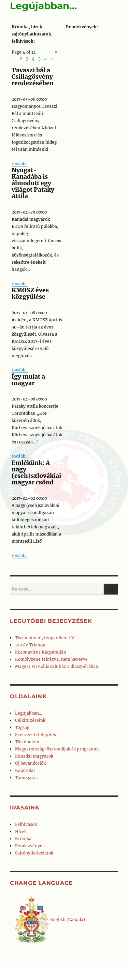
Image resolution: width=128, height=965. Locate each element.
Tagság (22, 727)
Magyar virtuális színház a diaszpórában (56, 666)
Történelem (27, 741)
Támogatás (26, 777)
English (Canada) (50, 919)
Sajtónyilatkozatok (34, 853)
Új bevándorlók (30, 763)
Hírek (21, 831)
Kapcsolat (25, 770)
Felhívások (26, 824)
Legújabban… (28, 713)
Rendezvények (30, 845)
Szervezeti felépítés (35, 734)
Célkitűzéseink (30, 720)
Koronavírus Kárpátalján (40, 652)
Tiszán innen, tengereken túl (44, 637)
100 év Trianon (30, 644)
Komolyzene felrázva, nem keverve (51, 659)
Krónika (23, 838)
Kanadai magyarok (34, 756)
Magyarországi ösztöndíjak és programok (57, 748)
